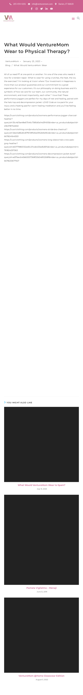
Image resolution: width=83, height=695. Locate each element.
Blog (7, 65)
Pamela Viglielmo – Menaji (41, 588)
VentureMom (12, 61)
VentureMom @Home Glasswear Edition (41, 676)
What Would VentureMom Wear (30, 65)
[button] (73, 18)
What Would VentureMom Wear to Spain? (41, 485)
